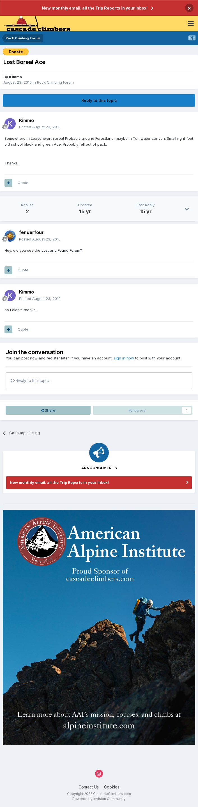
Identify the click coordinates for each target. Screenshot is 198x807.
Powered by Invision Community (99, 799)
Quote (23, 182)
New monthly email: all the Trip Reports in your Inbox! (95, 8)
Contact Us (89, 787)
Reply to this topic (99, 100)
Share (48, 410)
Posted (40, 127)
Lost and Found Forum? (62, 250)
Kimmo (15, 77)
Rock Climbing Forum (55, 82)
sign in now (124, 358)
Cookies (111, 787)
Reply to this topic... (31, 380)
